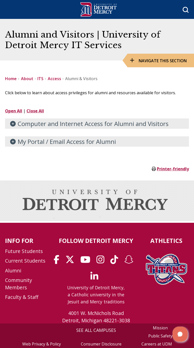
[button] (180, 334)
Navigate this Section (163, 61)
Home (11, 78)
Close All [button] (35, 111)
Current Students (25, 260)
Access (54, 78)
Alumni (13, 270)
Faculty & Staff (21, 297)
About (27, 78)
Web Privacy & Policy (41, 344)
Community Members (18, 284)
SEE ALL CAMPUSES (96, 330)
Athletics (166, 240)
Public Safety (160, 336)
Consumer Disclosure (101, 344)
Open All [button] (13, 111)
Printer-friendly (173, 169)
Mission (160, 328)
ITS (40, 78)
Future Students (24, 251)
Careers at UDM (156, 344)
